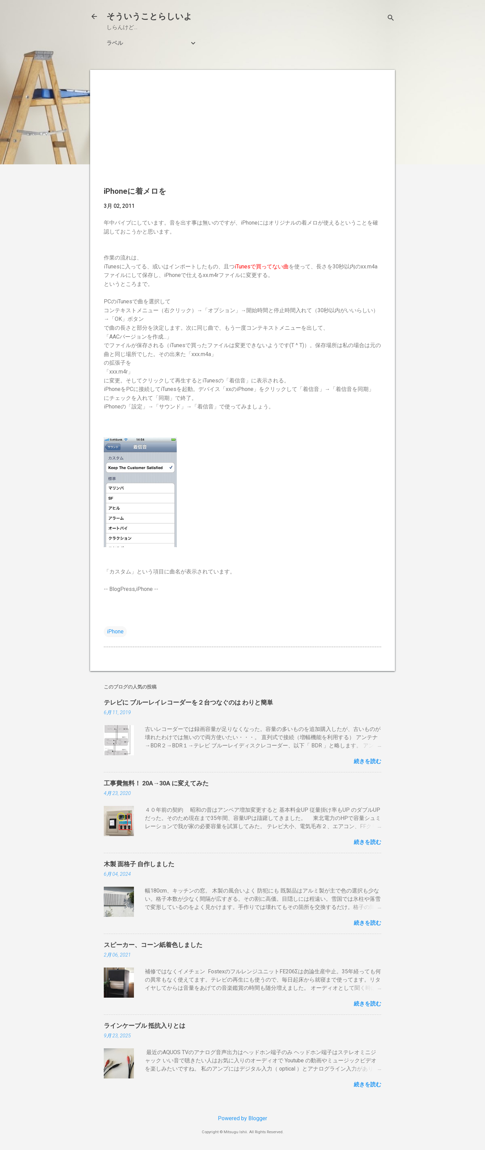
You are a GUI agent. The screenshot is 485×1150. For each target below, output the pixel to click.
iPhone (115, 631)
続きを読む (367, 761)
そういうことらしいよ (149, 16)
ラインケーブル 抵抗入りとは (144, 1025)
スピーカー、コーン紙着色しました (153, 944)
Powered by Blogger (242, 1118)
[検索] (391, 18)
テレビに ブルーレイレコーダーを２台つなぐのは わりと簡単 (188, 702)
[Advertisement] (242, 131)
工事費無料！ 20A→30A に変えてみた (156, 783)
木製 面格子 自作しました (139, 864)
